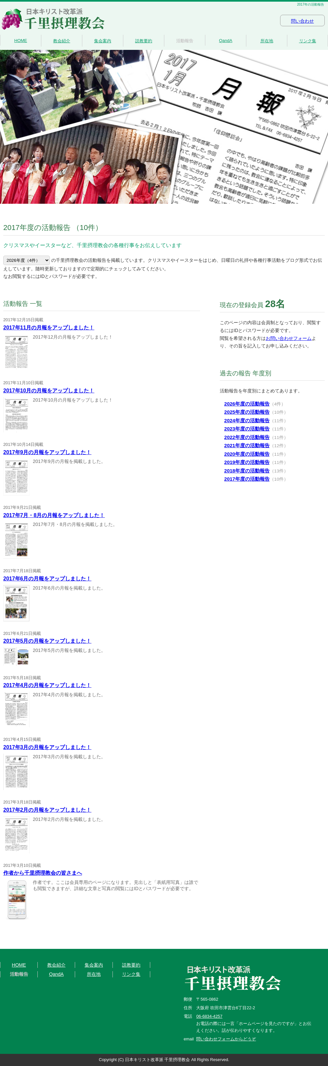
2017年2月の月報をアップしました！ (47, 810)
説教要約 (143, 40)
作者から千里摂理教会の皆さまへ (42, 873)
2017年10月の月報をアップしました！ (48, 390)
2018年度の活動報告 (247, 470)
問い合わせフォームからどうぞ (226, 1038)
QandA (225, 40)
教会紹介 (61, 40)
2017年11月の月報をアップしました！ (48, 327)
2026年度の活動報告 (247, 404)
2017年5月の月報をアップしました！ (47, 641)
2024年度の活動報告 (247, 420)
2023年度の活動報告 (247, 428)
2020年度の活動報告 (247, 454)
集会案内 (102, 40)
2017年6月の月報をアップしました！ (47, 578)
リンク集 (307, 40)
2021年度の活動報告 (247, 445)
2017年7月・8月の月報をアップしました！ (54, 515)
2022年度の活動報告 (247, 437)
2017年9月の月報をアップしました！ (47, 452)
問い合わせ (302, 21)
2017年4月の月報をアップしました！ (47, 685)
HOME (20, 40)
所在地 (266, 40)
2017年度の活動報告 (247, 479)
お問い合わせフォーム (289, 338)
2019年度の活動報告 (247, 462)
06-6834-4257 (209, 1016)
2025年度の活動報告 (247, 412)
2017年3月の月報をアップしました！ (47, 747)
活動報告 (184, 40)
